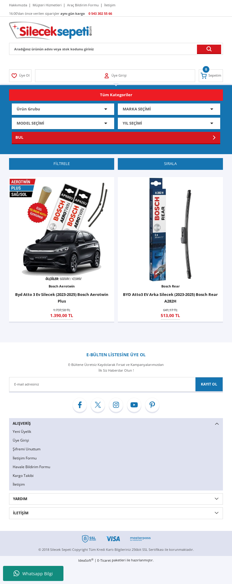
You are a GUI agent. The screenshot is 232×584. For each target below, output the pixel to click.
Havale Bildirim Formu (31, 467)
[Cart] (210, 75)
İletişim (19, 485)
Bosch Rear (170, 286)
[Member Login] (20, 75)
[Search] (116, 49)
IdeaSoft (85, 561)
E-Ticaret (104, 562)
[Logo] (50, 30)
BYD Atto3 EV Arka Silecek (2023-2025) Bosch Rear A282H (170, 298)
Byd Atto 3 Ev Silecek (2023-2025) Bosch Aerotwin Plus (61, 298)
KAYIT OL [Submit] (209, 384)
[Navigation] (116, 95)
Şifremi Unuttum (26, 449)
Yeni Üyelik (22, 431)
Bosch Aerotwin (62, 286)
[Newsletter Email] (116, 384)
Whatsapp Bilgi (33, 573)
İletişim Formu (25, 458)
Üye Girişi (21, 440)
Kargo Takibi (23, 476)
